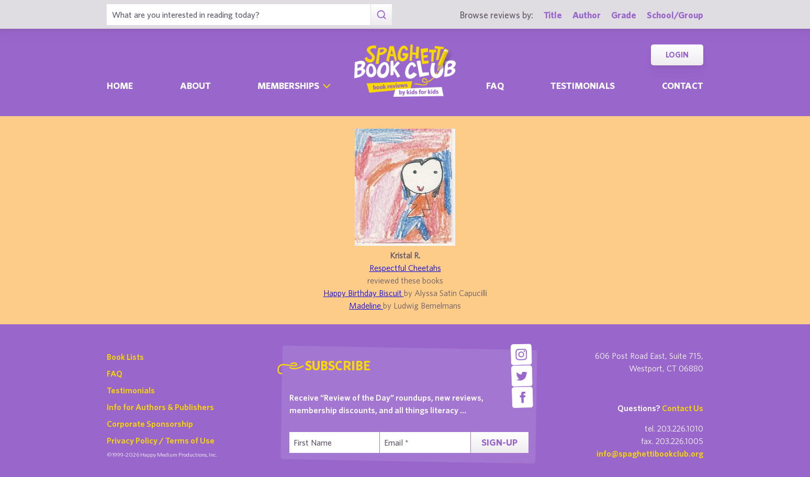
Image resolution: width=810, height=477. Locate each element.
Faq (495, 85)
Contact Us (682, 408)
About (195, 85)
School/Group (675, 14)
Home (120, 85)
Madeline (366, 305)
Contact (682, 85)
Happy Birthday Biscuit (363, 293)
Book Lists (125, 356)
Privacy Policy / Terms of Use (161, 440)
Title (553, 14)
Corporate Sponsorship (150, 423)
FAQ (114, 373)
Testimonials (582, 85)
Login (677, 54)
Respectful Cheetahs (405, 267)
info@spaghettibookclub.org (650, 453)
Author (586, 14)
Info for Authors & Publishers (160, 407)
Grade (623, 14)
